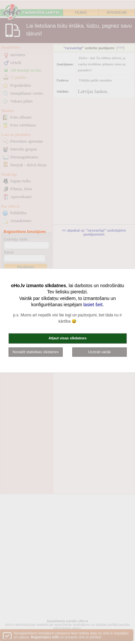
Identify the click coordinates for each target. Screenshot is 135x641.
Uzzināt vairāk (99, 352)
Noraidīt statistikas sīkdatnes (35, 352)
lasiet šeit (92, 304)
